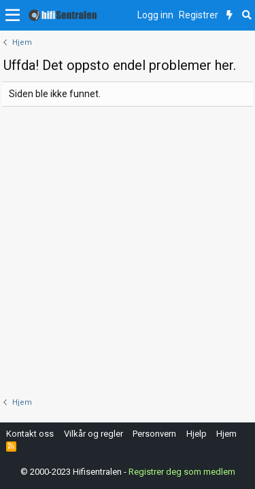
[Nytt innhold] (229, 15)
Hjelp (196, 434)
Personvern (154, 434)
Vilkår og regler (93, 434)
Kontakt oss (30, 434)
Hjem (226, 434)
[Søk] (246, 15)
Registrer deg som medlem (182, 472)
